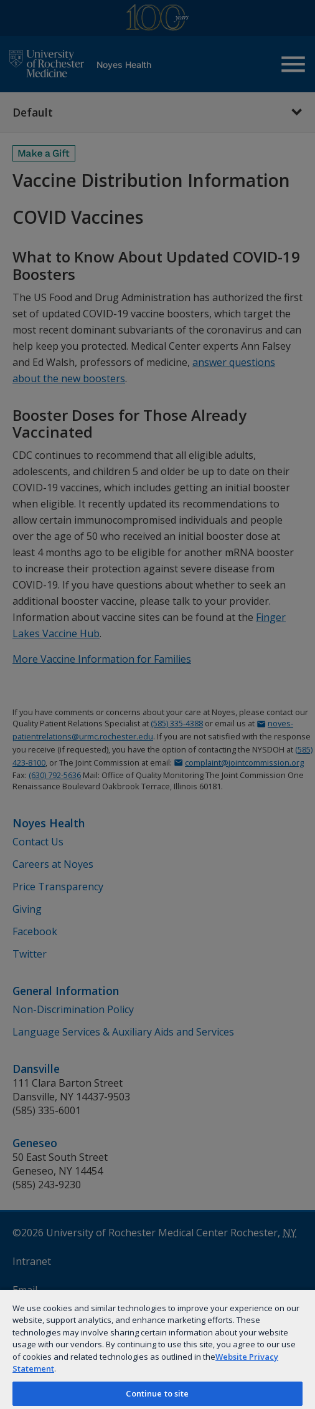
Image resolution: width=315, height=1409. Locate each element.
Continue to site (157, 1393)
